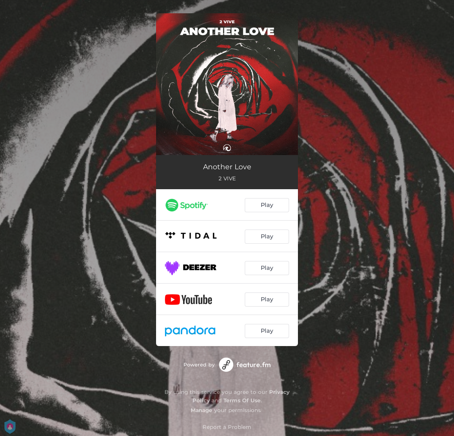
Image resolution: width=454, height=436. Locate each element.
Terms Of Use (242, 400)
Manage (201, 410)
